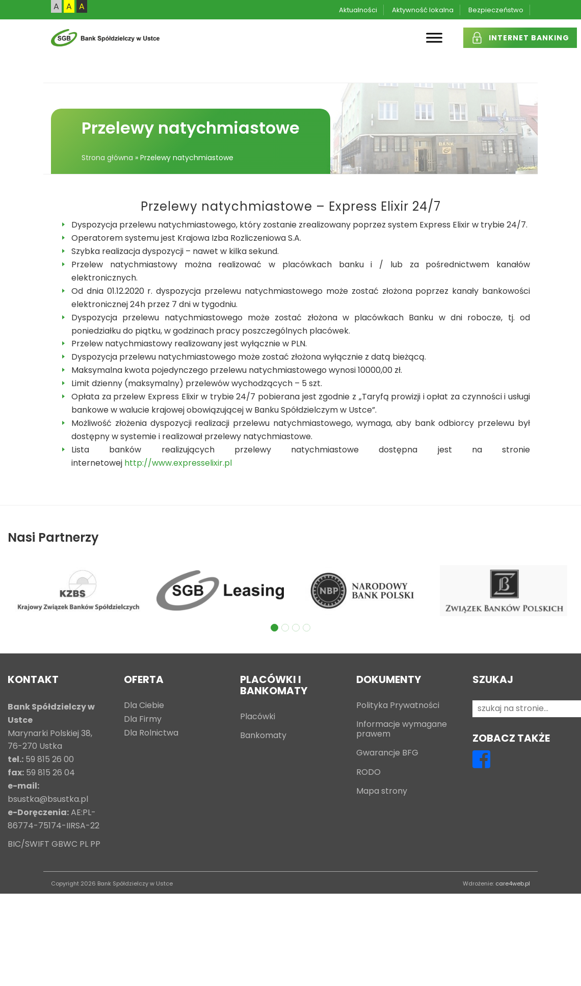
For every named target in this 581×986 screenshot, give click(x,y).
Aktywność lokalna (423, 10)
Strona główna (107, 158)
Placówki (257, 717)
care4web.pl (512, 883)
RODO (368, 772)
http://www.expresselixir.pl (178, 463)
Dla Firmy (143, 719)
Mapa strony (381, 791)
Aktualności (358, 10)
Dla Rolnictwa (151, 733)
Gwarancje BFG (387, 753)
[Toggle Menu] (434, 37)
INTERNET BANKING (529, 38)
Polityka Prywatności (397, 705)
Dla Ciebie (144, 705)
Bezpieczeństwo (495, 10)
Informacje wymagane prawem (401, 729)
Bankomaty (263, 735)
